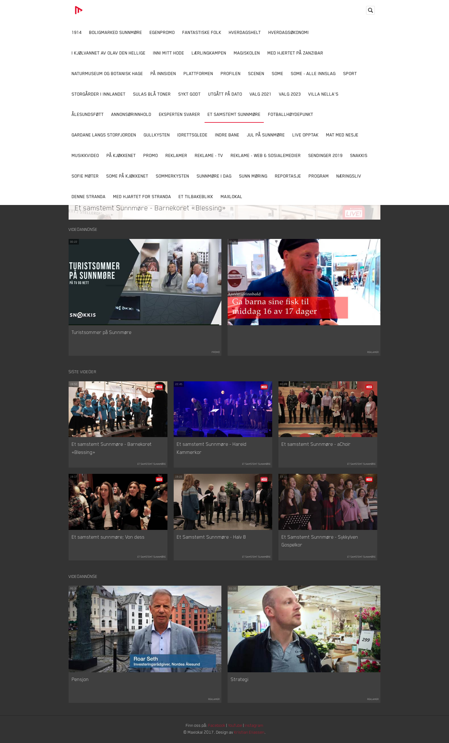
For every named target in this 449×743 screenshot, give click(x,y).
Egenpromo (162, 32)
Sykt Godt (189, 94)
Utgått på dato (225, 94)
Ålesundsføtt (88, 114)
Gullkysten (157, 134)
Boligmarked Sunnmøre (115, 32)
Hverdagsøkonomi (288, 32)
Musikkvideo (85, 155)
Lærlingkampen (209, 52)
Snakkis (359, 155)
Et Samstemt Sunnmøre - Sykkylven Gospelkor (320, 541)
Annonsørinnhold (131, 114)
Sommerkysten (172, 176)
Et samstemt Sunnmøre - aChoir (316, 444)
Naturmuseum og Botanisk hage (107, 73)
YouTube (236, 726)
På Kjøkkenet (121, 155)
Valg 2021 (261, 94)
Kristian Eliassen (251, 733)
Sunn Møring (253, 176)
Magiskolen (247, 52)
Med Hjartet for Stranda (142, 196)
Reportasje (288, 176)
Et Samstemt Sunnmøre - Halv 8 (211, 537)
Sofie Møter (85, 176)
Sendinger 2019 (325, 155)
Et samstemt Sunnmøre (234, 114)
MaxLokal (232, 196)
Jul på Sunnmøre (266, 134)
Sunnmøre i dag (214, 176)
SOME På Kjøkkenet (127, 176)
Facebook (216, 726)
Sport (350, 73)
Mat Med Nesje (342, 134)
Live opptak (305, 134)
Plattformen (198, 73)
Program (319, 176)
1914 (77, 32)
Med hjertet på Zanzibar (295, 52)
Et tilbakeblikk (196, 196)
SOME (277, 73)
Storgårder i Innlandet (99, 94)
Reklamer (176, 155)
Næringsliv (348, 176)
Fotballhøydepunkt (290, 114)
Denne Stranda (89, 196)
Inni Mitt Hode (168, 52)
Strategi (240, 680)
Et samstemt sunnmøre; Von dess (108, 537)
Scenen (256, 73)
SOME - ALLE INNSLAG (313, 73)
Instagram (256, 726)
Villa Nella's (323, 94)
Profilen (231, 73)
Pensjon (80, 680)
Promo (150, 155)
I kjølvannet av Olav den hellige (109, 52)
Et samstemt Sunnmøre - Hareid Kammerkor (212, 448)
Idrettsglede (192, 134)
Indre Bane (227, 134)
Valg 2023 (290, 94)
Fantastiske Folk (201, 32)
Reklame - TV (209, 155)
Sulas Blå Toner (152, 94)
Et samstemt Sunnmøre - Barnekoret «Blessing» (150, 207)
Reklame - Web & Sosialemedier (266, 155)
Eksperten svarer (179, 114)
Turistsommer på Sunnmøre (102, 332)
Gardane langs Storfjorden (104, 134)
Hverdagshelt (245, 32)
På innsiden (163, 73)
